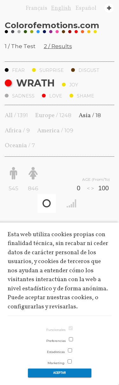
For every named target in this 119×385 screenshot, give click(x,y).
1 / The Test (20, 46)
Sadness (20, 96)
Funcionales (55, 330)
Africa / (17, 131)
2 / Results (58, 46)
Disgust (85, 70)
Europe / (53, 115)
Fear (15, 70)
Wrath (30, 83)
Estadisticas (56, 352)
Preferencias (56, 341)
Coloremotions (52, 25)
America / (55, 131)
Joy (70, 85)
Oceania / (20, 146)
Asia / (90, 115)
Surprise (48, 70)
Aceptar (59, 372)
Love (52, 96)
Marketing (56, 363)
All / (16, 115)
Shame (81, 96)
